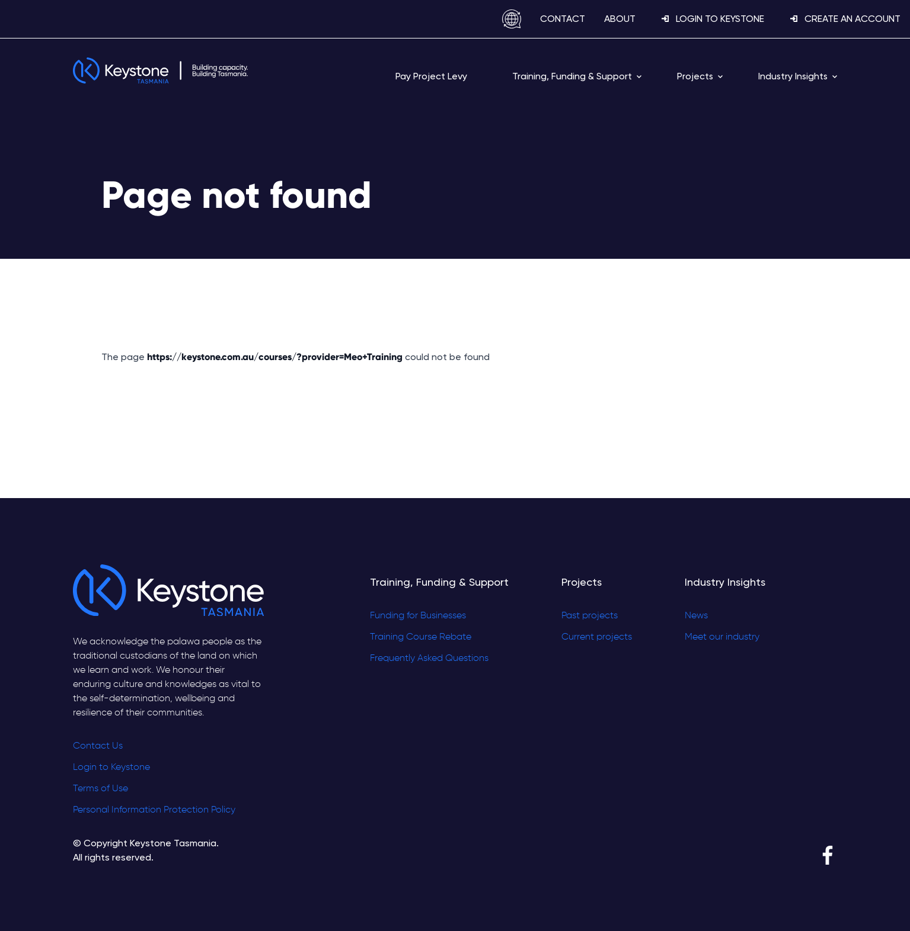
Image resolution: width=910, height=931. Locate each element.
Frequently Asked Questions (429, 658)
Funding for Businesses (418, 616)
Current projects (596, 637)
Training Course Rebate (420, 637)
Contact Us (98, 746)
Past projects (589, 616)
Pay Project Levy (431, 76)
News (696, 616)
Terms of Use (100, 789)
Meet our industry (722, 637)
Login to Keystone (111, 767)
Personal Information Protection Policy (154, 810)
